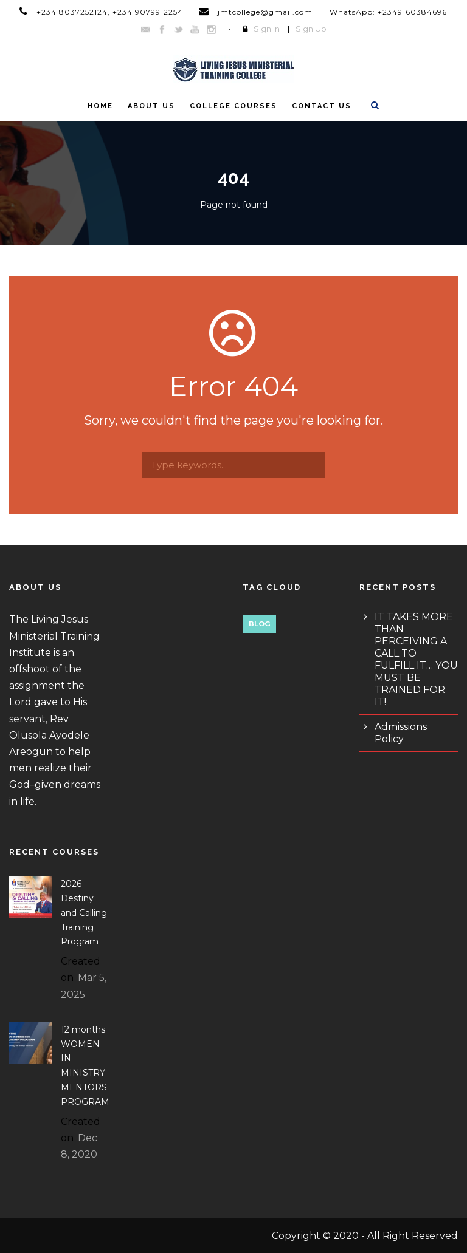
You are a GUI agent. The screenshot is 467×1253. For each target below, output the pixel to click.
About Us (151, 106)
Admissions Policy (401, 733)
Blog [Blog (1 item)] (259, 624)
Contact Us (321, 106)
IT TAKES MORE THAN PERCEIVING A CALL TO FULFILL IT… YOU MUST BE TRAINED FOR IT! (416, 659)
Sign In (267, 28)
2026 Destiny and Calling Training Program (84, 912)
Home (100, 106)
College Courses (233, 106)
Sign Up (311, 28)
